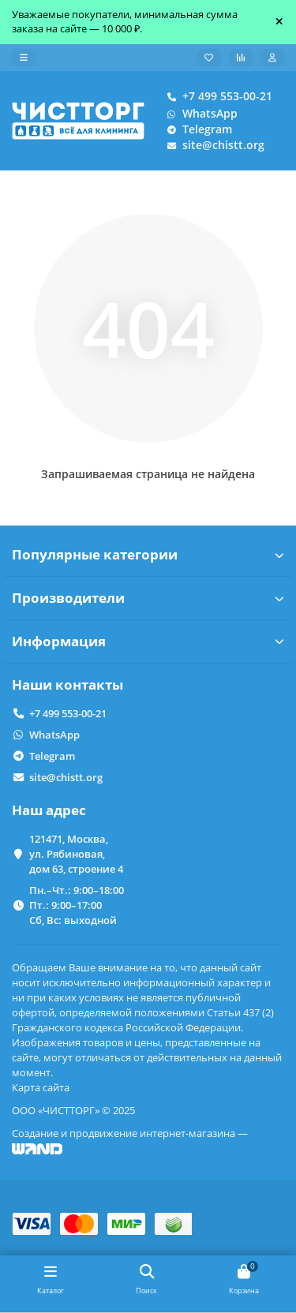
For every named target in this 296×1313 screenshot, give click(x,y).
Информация (148, 641)
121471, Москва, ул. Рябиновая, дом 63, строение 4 (76, 854)
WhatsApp (199, 114)
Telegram (196, 129)
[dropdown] (24, 57)
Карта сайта (40, 1087)
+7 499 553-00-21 (216, 96)
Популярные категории (148, 554)
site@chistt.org (212, 145)
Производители (148, 598)
